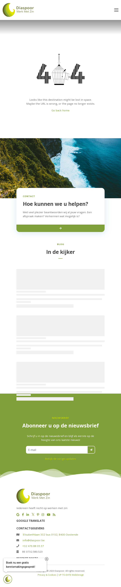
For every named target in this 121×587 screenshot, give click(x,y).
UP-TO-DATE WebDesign (71, 574)
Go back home (60, 110)
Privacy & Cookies (47, 574)
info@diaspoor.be (33, 540)
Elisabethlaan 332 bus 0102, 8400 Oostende (50, 534)
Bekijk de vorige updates (60, 458)
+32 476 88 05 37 (33, 546)
